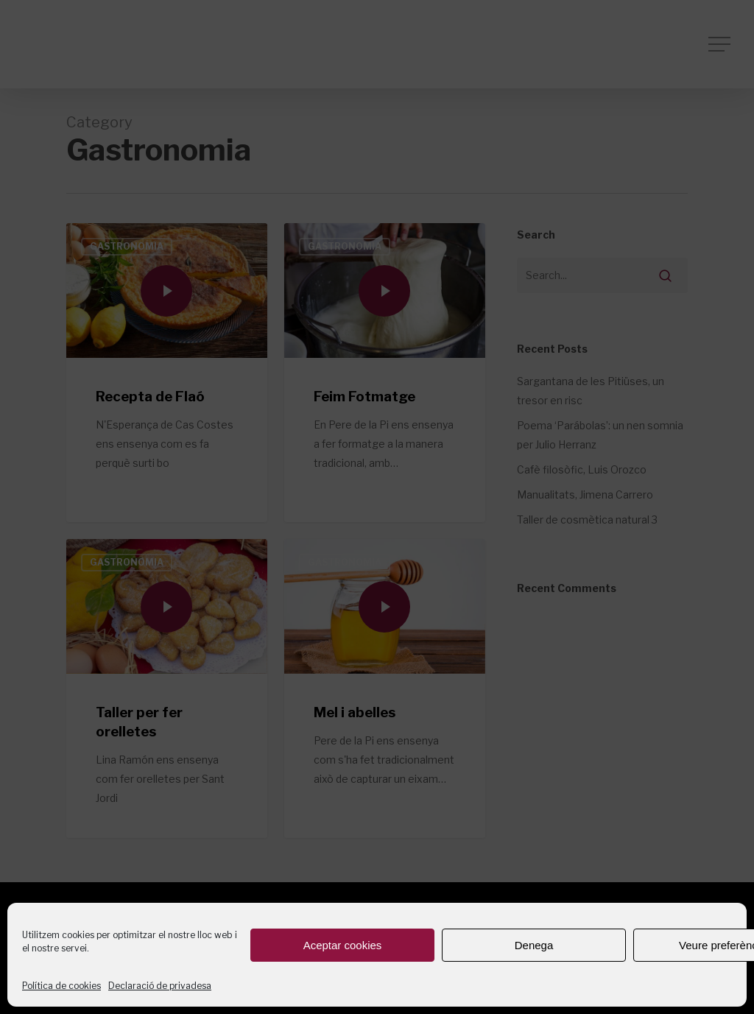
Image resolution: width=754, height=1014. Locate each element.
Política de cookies (61, 985)
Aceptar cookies (342, 945)
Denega (534, 945)
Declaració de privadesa (159, 985)
